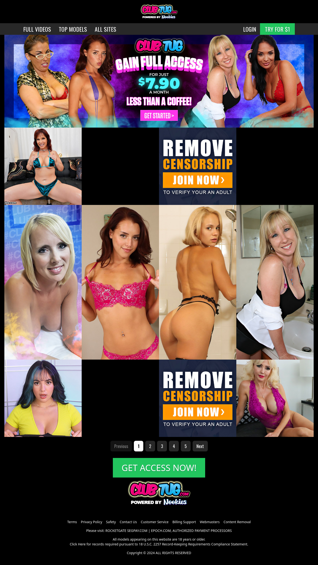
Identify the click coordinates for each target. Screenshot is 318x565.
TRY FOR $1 (277, 29)
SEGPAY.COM (137, 530)
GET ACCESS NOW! (159, 468)
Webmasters (210, 522)
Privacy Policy (91, 522)
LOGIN (249, 29)
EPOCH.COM (161, 530)
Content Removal (237, 522)
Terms (72, 522)
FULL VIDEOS (37, 29)
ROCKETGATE (115, 530)
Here (82, 544)
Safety (111, 522)
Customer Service (155, 522)
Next (200, 446)
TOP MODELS (73, 29)
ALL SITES (105, 29)
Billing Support (184, 522)
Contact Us (128, 522)
